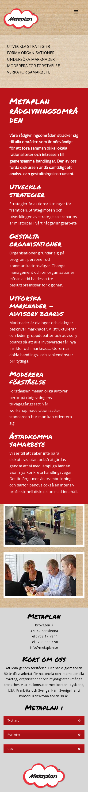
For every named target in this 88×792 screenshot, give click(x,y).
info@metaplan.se (44, 647)
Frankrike (44, 735)
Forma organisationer (30, 52)
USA (44, 749)
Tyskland (44, 721)
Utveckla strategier (28, 46)
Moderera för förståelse (33, 65)
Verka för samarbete (28, 72)
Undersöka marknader (31, 59)
